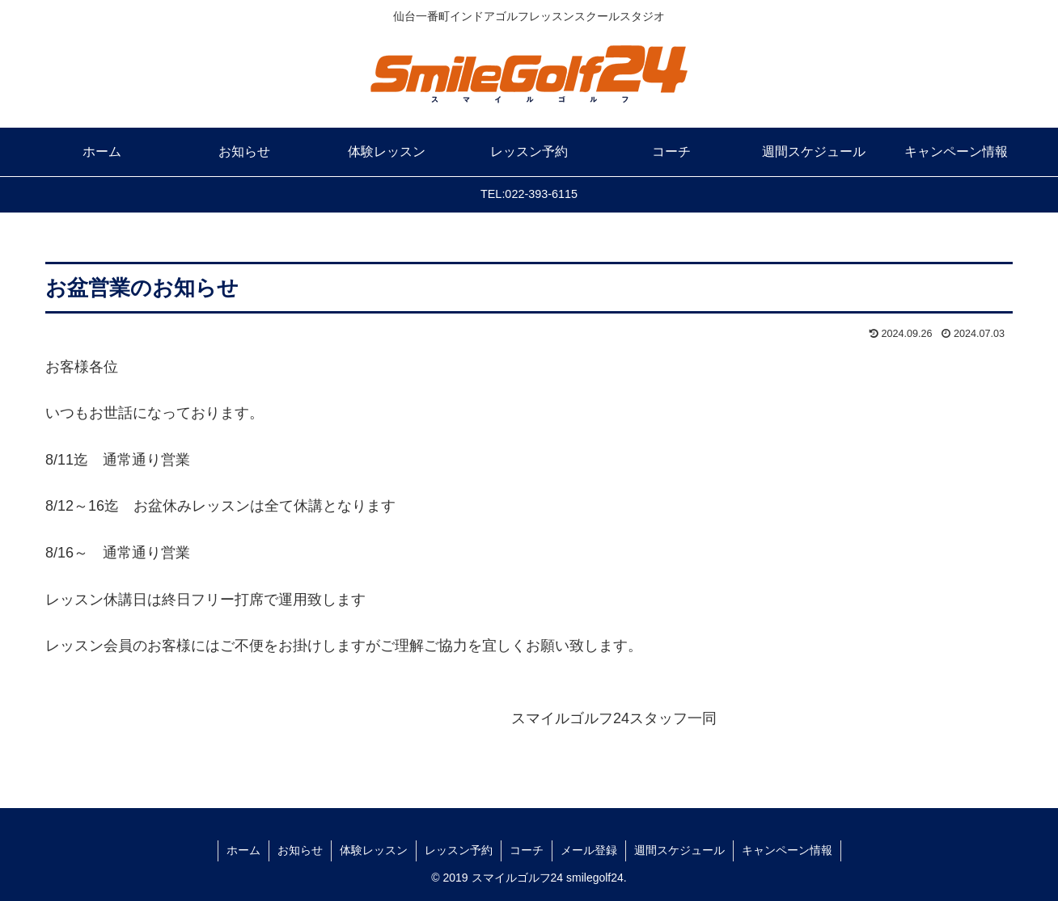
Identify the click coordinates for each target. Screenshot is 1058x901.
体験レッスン (374, 850)
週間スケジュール (679, 850)
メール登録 (589, 850)
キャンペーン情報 (787, 850)
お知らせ (300, 850)
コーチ (527, 850)
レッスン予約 (459, 850)
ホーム (243, 850)
